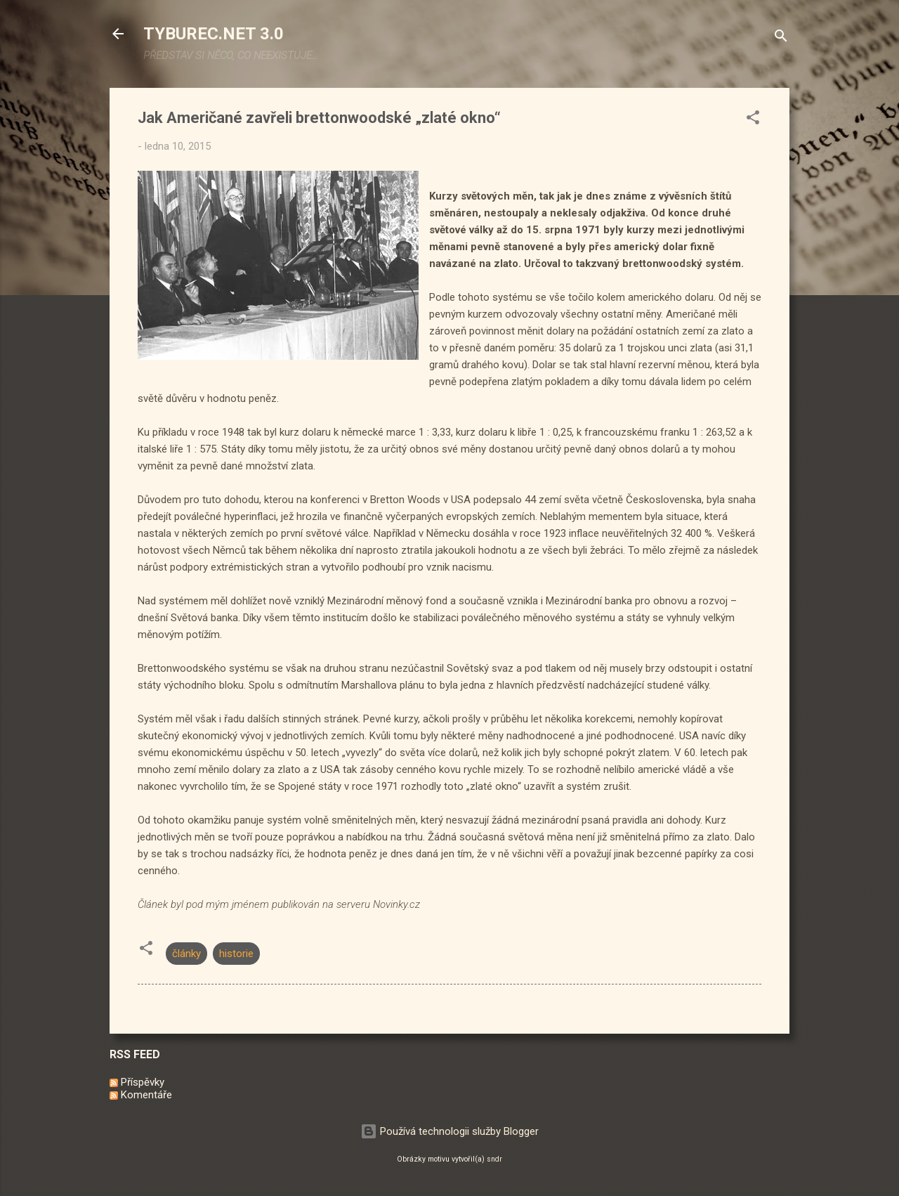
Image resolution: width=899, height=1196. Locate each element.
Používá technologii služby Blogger (449, 1131)
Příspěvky (137, 1082)
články (186, 953)
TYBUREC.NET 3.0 (213, 34)
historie (236, 953)
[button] (752, 120)
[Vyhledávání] (781, 38)
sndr (494, 1159)
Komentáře (141, 1094)
